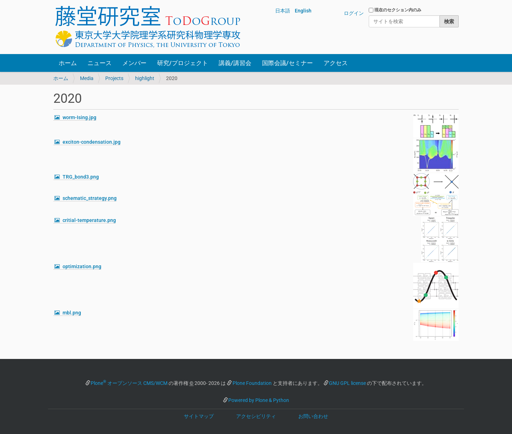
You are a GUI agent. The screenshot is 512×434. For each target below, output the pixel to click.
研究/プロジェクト (182, 63)
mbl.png (72, 313)
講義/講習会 (235, 63)
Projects (114, 78)
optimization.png (82, 266)
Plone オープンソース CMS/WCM (129, 383)
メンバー (134, 63)
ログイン (354, 13)
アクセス (336, 63)
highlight (144, 78)
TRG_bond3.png (81, 177)
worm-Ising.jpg (79, 117)
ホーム (68, 63)
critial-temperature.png (89, 220)
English (303, 11)
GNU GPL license (347, 383)
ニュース (99, 63)
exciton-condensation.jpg (92, 142)
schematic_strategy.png (90, 198)
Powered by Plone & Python (258, 400)
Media (87, 78)
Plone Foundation (252, 383)
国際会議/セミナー (287, 63)
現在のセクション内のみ (397, 9)
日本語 (282, 11)
